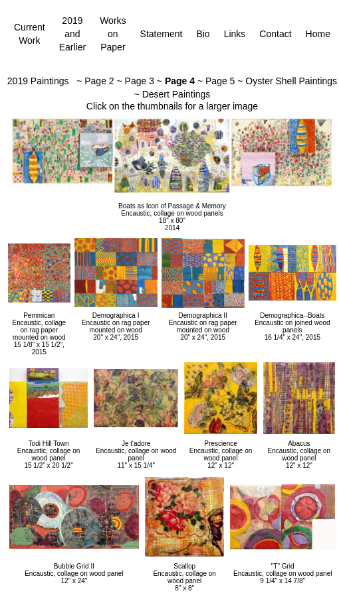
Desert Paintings (176, 94)
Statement (161, 34)
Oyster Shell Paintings (291, 81)
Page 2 (99, 81)
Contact (275, 34)
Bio (202, 34)
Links (235, 34)
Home (318, 34)
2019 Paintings (38, 81)
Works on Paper (113, 33)
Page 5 (220, 81)
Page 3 (139, 81)
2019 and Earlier (72, 33)
